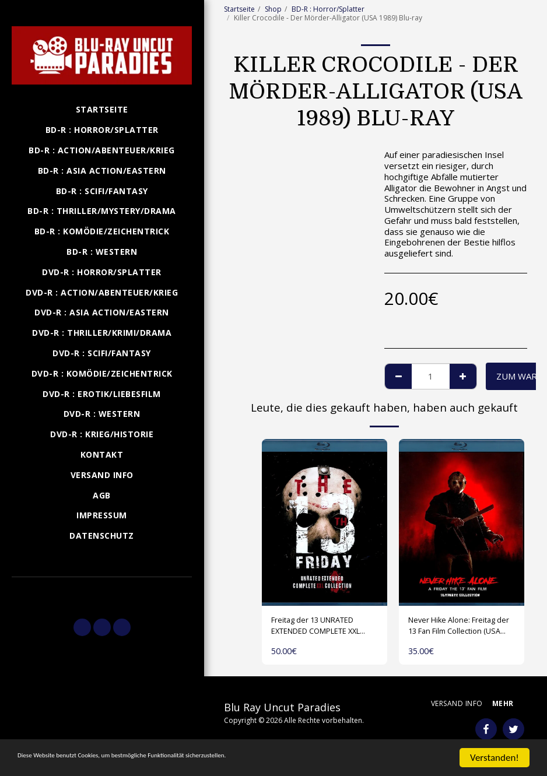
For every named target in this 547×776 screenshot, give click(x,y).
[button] (101, 592)
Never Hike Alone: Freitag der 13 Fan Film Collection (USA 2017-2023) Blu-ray (459, 628)
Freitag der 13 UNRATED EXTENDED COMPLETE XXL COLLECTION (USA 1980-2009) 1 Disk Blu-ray (324, 628)
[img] (324, 522)
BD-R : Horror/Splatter (328, 9)
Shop (273, 9)
